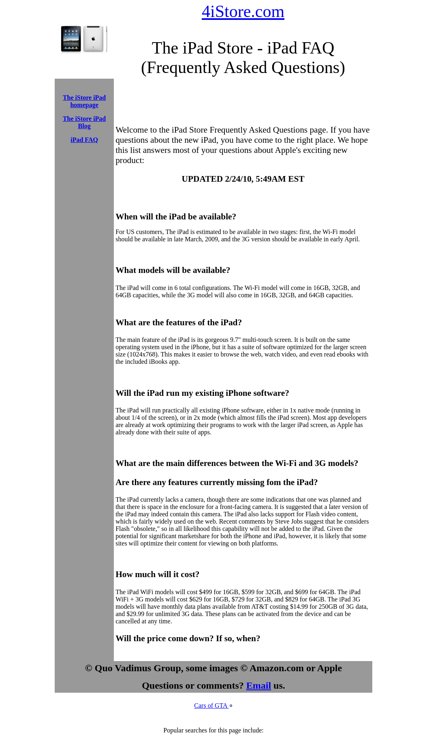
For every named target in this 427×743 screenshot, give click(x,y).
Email (258, 685)
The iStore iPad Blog (84, 122)
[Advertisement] (84, 168)
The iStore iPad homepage (84, 101)
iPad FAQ (84, 139)
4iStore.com (243, 11)
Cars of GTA (211, 705)
